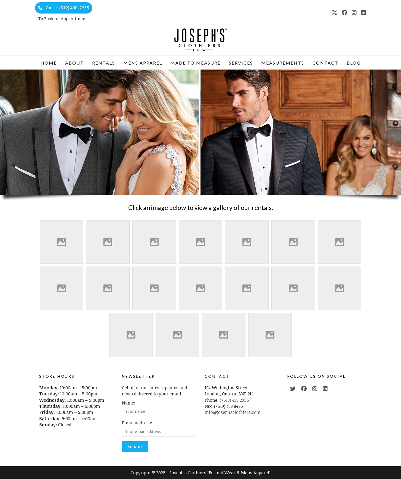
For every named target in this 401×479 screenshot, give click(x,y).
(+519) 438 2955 (234, 400)
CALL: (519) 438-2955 (63, 7)
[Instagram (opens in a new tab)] (354, 12)
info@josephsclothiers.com (233, 412)
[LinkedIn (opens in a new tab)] (362, 12)
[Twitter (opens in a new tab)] (293, 388)
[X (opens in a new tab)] (334, 12)
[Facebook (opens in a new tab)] (344, 12)
